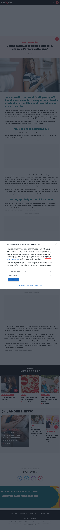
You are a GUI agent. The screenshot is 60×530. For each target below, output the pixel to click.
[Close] (56, 244)
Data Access (30, 285)
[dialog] (30, 265)
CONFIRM (15, 280)
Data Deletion (21, 285)
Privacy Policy (38, 285)
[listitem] (30, 271)
